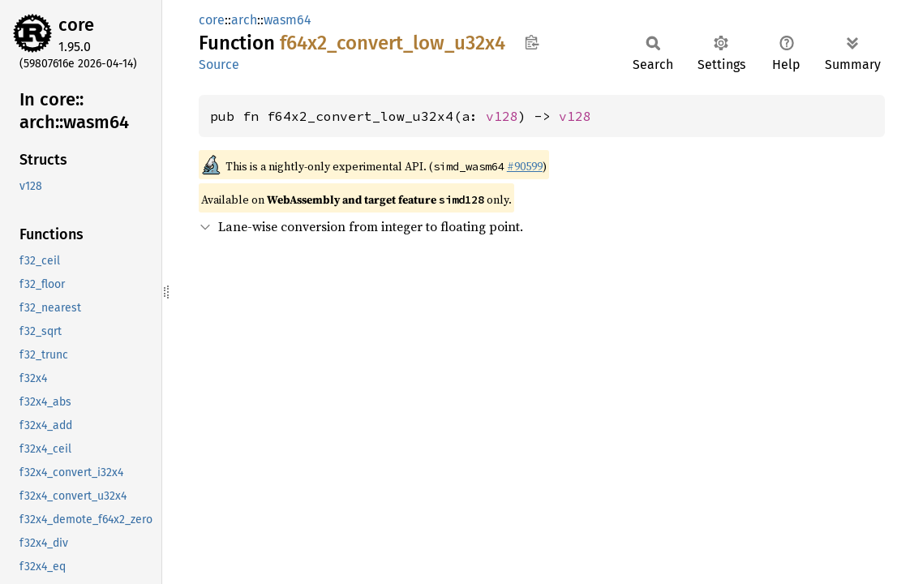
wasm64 (287, 20)
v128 (502, 116)
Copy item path (531, 42)
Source (219, 64)
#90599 (525, 166)
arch (244, 20)
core (76, 25)
